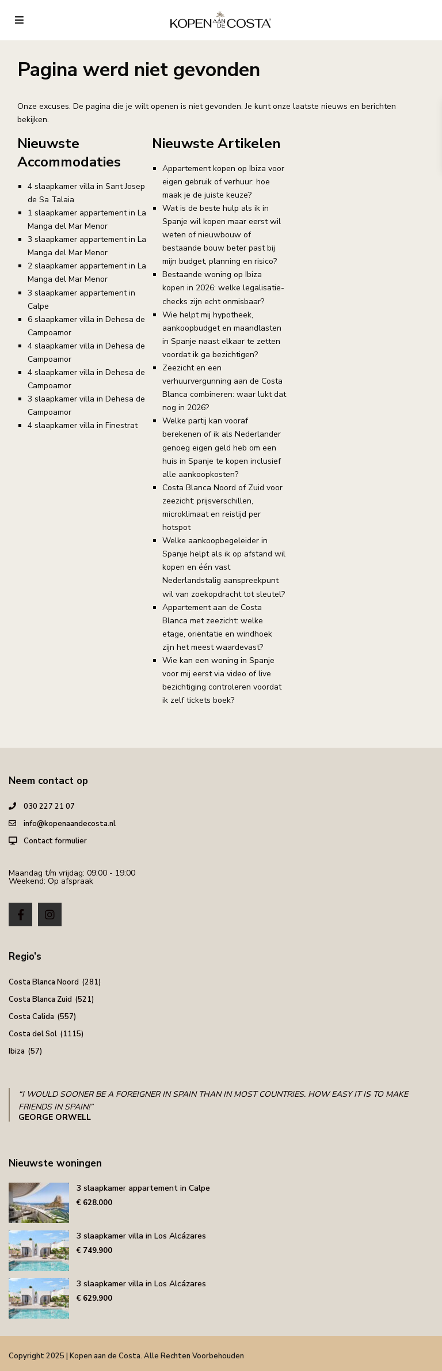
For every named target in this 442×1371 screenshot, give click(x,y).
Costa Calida (31, 1017)
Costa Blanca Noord (44, 982)
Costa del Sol (33, 1034)
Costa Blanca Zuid (40, 999)
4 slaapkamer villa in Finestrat (83, 425)
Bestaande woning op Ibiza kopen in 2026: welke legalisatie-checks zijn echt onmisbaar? (223, 287)
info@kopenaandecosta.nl (70, 824)
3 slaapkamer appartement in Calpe (143, 1188)
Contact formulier (55, 841)
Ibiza (17, 1051)
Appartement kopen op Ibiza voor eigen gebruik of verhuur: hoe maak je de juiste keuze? (223, 181)
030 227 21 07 (49, 806)
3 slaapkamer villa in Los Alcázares (141, 1235)
